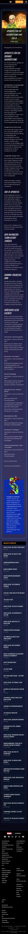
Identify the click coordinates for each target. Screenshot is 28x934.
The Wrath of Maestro (10, 713)
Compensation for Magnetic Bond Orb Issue (13, 770)
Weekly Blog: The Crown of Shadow (11, 585)
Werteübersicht (5, 859)
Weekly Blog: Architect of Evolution (11, 622)
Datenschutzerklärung (20, 926)
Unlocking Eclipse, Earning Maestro (11, 727)
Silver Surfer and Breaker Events (11, 577)
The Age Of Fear (8, 600)
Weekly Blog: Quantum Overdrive (13, 720)
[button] (26, 1)
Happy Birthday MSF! (9, 662)
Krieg (3, 865)
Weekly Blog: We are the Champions (10, 753)
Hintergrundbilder (5, 922)
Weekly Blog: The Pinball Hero (12, 682)
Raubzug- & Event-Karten (7, 857)
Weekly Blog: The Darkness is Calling (12, 614)
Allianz (17, 845)
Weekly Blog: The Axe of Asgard (13, 606)
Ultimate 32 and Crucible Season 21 (13, 690)
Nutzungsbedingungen (7, 926)
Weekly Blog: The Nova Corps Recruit (12, 761)
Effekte (3, 851)
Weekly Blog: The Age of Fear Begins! (12, 555)
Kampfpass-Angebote (6, 872)
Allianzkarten (19, 847)
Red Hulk (18, 894)
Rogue (17, 892)
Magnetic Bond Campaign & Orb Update (13, 787)
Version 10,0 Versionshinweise (13, 706)
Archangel (18, 896)
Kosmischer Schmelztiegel (7, 849)
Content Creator (5, 914)
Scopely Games (14, 929)
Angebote (4, 878)
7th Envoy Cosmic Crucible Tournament (11, 795)
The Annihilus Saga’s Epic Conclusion (11, 638)
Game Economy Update (10, 569)
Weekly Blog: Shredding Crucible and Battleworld (13, 736)
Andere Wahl (4, 880)
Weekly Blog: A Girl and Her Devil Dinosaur (13, 778)
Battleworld (4, 912)
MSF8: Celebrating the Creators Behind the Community (13, 655)
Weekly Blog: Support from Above (13, 547)
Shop (3, 868)
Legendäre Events (5, 855)
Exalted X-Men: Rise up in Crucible (13, 593)
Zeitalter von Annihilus (21, 876)
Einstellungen (19, 851)
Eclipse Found (7, 669)
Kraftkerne (4, 882)
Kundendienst (11, 928)
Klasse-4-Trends (5, 863)
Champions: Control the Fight (12, 812)
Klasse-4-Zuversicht (6, 861)
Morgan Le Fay (19, 890)
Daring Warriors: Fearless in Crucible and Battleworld (12, 744)
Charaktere (4, 847)
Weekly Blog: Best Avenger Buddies (11, 646)
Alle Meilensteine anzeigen (7, 907)
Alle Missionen (5, 843)
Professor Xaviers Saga (21, 881)
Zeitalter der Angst (20, 870)
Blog (3, 902)
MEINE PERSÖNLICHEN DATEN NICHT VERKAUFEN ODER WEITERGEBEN (14, 932)
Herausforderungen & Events (7, 845)
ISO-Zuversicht (5, 853)
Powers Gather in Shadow (11, 630)
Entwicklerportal (19, 849)
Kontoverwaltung (19, 843)
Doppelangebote (5, 874)
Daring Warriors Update (11, 563)
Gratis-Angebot (5, 876)
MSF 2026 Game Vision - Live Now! (13, 676)
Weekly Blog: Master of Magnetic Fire (13, 804)
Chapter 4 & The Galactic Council (13, 818)
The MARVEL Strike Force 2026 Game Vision (12, 699)
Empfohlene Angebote (6, 870)
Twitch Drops (4, 920)
